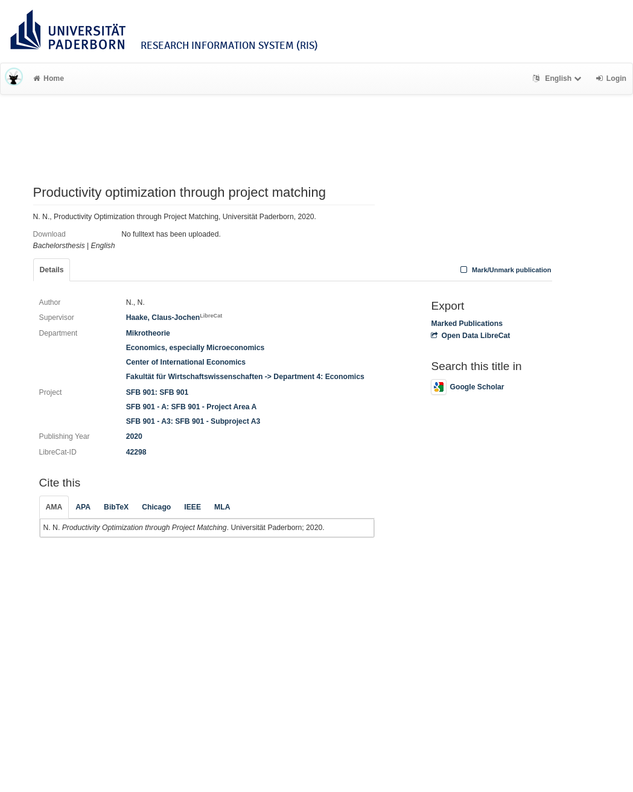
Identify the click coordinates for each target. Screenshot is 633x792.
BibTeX (116, 507)
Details (52, 270)
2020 (134, 436)
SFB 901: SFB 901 (157, 392)
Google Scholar (467, 387)
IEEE (192, 507)
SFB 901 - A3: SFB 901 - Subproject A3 (193, 421)
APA (83, 507)
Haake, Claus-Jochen (174, 317)
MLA (222, 507)
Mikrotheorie (148, 333)
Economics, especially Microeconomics (195, 347)
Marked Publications (467, 323)
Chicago (156, 507)
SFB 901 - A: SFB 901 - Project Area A (191, 407)
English (558, 78)
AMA (54, 507)
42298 (136, 452)
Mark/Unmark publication (504, 269)
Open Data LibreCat (470, 335)
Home (48, 78)
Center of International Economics (186, 362)
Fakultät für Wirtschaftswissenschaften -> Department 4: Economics (245, 376)
